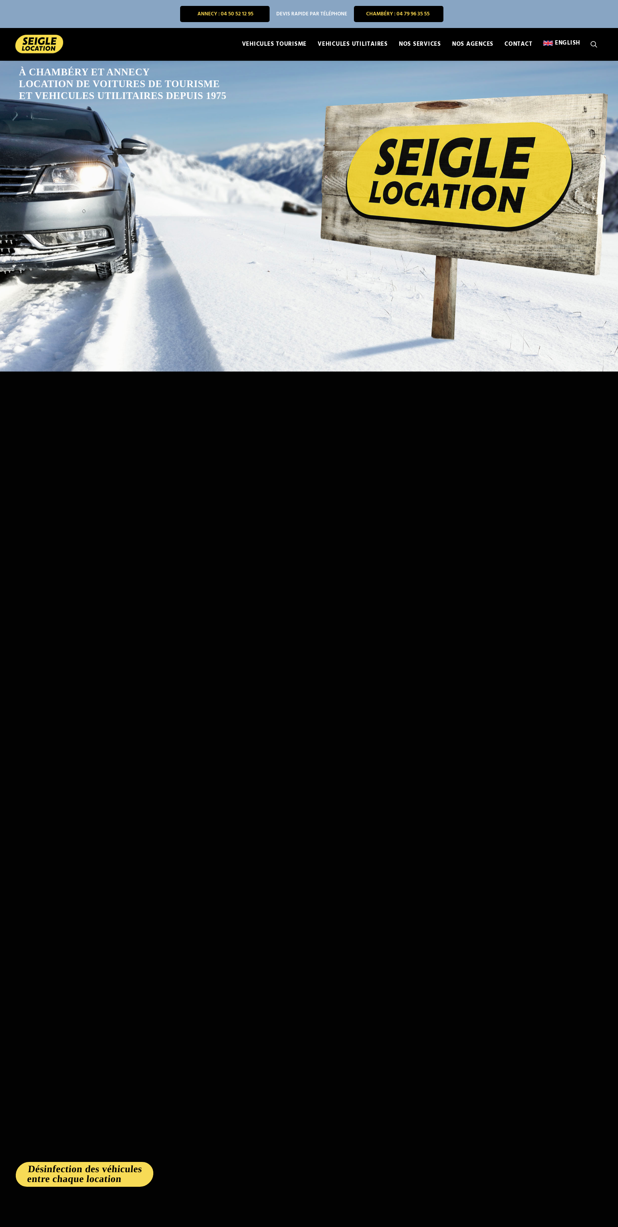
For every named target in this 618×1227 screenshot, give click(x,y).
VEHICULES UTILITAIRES (353, 45)
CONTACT (518, 45)
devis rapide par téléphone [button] (311, 14)
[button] (597, 45)
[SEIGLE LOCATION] (38, 45)
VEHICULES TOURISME (274, 45)
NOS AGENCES (472, 45)
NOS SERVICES (420, 45)
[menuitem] (225, 14)
